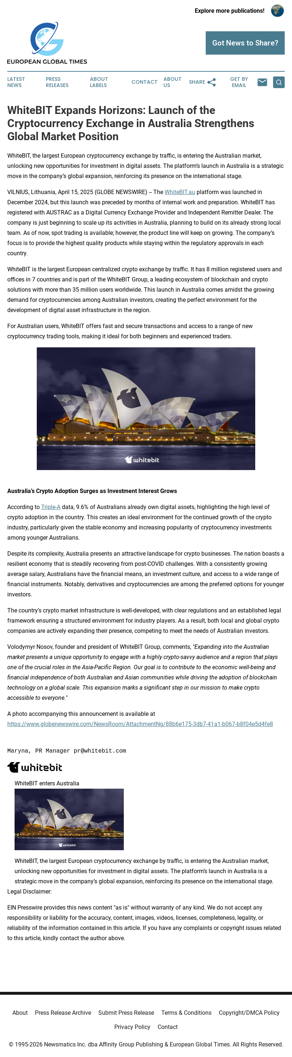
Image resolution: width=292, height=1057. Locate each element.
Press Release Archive (63, 1012)
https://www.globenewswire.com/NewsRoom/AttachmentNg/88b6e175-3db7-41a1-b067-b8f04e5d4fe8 (140, 724)
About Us (172, 82)
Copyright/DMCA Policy (249, 1012)
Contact (144, 82)
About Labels (99, 82)
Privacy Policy (132, 1027)
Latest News (16, 82)
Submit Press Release (126, 1012)
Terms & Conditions (186, 1012)
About (20, 1012)
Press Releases (57, 82)
